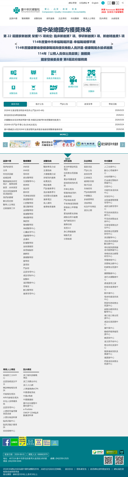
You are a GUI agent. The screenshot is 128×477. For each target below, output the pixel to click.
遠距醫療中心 (29, 283)
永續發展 (115, 18)
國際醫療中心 (110, 273)
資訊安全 (69, 469)
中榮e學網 (27, 396)
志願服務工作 (9, 208)
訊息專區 (63, 18)
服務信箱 (68, 224)
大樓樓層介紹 (50, 174)
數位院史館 (8, 201)
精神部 (26, 185)
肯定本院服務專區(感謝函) (10, 192)
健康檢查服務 (50, 207)
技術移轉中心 (9, 431)
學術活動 (113, 104)
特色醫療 (75, 18)
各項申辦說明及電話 (71, 168)
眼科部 (26, 192)
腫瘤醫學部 (28, 257)
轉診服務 (48, 185)
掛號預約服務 (50, 178)
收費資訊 (48, 181)
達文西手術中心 (111, 341)
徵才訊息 (88, 185)
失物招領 (88, 188)
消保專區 (88, 203)
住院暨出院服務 (51, 196)
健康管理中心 (29, 294)
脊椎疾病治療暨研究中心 (111, 255)
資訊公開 (88, 210)
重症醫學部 (28, 207)
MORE (64, 134)
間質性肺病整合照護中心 (111, 304)
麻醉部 (26, 254)
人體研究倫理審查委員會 (10, 412)
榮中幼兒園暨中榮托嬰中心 (30, 404)
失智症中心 (109, 196)
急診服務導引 (50, 192)
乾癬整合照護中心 (111, 268)
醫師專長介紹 (50, 167)
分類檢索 (68, 239)
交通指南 (48, 170)
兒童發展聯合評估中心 (111, 226)
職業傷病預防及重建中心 (111, 352)
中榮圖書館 (28, 400)
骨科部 (26, 174)
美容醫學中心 (110, 237)
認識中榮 (13, 18)
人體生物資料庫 (10, 417)
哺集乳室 (68, 235)
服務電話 (48, 199)
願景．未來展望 (10, 187)
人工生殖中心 (110, 167)
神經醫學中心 (29, 228)
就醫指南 (38, 18)
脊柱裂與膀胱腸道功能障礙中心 (111, 248)
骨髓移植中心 (110, 260)
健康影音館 (89, 181)
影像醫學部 (28, 243)
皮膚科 (26, 239)
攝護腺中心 (109, 358)
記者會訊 (88, 178)
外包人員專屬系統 (10, 402)
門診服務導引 (50, 188)
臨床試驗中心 (9, 421)
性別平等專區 (90, 207)
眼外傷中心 (109, 293)
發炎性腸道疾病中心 (111, 298)
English (95, 3)
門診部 (26, 268)
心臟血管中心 (29, 232)
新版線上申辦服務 (71, 208)
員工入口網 (28, 385)
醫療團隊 (26, 18)
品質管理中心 (29, 272)
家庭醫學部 (28, 199)
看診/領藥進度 (70, 179)
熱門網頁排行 (70, 221)
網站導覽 (73, 3)
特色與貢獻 (8, 174)
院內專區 (104, 18)
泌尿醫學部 (28, 210)
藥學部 (26, 261)
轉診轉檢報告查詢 (10, 389)
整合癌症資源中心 (111, 346)
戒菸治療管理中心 (111, 207)
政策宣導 (88, 104)
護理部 (26, 265)
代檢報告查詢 (9, 394)
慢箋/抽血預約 (70, 193)
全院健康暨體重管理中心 (111, 201)
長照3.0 (67, 228)
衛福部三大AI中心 (10, 376)
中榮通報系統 (29, 392)
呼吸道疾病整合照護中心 (111, 362)
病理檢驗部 (28, 250)
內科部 (26, 167)
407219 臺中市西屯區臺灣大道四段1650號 (28, 458)
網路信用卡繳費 (71, 217)
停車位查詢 (69, 189)
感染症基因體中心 (111, 323)
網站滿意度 (119, 469)
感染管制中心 (29, 275)
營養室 (26, 286)
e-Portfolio (27, 409)
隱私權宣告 (82, 469)
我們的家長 (8, 167)
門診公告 (64, 104)
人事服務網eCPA (30, 389)
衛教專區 (68, 196)
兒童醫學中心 (29, 181)
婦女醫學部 (28, 178)
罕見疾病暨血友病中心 (111, 220)
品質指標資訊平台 (10, 382)
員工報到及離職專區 (30, 376)
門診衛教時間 (90, 192)
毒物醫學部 (28, 225)
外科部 (26, 170)
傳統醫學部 (28, 217)
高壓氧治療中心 (111, 263)
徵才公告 (40, 104)
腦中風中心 (109, 328)
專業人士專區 (89, 18)
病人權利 (48, 203)
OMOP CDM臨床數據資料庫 (30, 414)
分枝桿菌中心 (110, 177)
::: (65, 3)
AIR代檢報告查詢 (10, 398)
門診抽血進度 (70, 200)
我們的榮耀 (8, 197)
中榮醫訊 (88, 196)
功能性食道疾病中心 (111, 191)
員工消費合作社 (30, 381)
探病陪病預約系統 (71, 184)
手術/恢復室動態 (71, 204)
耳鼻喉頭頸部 (29, 196)
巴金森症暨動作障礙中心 (111, 181)
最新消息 (15, 104)
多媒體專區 (89, 199)
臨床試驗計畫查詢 (10, 426)
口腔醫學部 (28, 203)
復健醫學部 (28, 214)
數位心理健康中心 (111, 171)
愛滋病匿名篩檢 (71, 213)
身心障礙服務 (70, 232)
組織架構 (7, 178)
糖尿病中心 (109, 338)
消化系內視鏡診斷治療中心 (111, 242)
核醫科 (26, 279)
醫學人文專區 (9, 205)
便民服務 (50, 18)
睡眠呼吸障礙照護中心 (111, 333)
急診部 (26, 188)
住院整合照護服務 (71, 174)
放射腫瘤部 (28, 246)
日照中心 (108, 186)
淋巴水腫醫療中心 (111, 278)
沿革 (5, 170)
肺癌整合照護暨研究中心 (111, 232)
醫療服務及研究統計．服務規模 (10, 182)
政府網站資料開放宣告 (100, 469)
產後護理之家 (110, 283)
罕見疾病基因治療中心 (111, 213)
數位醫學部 (28, 290)
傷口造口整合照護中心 (111, 316)
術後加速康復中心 (111, 288)
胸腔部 (26, 221)
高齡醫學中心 (29, 236)
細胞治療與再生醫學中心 (111, 310)
